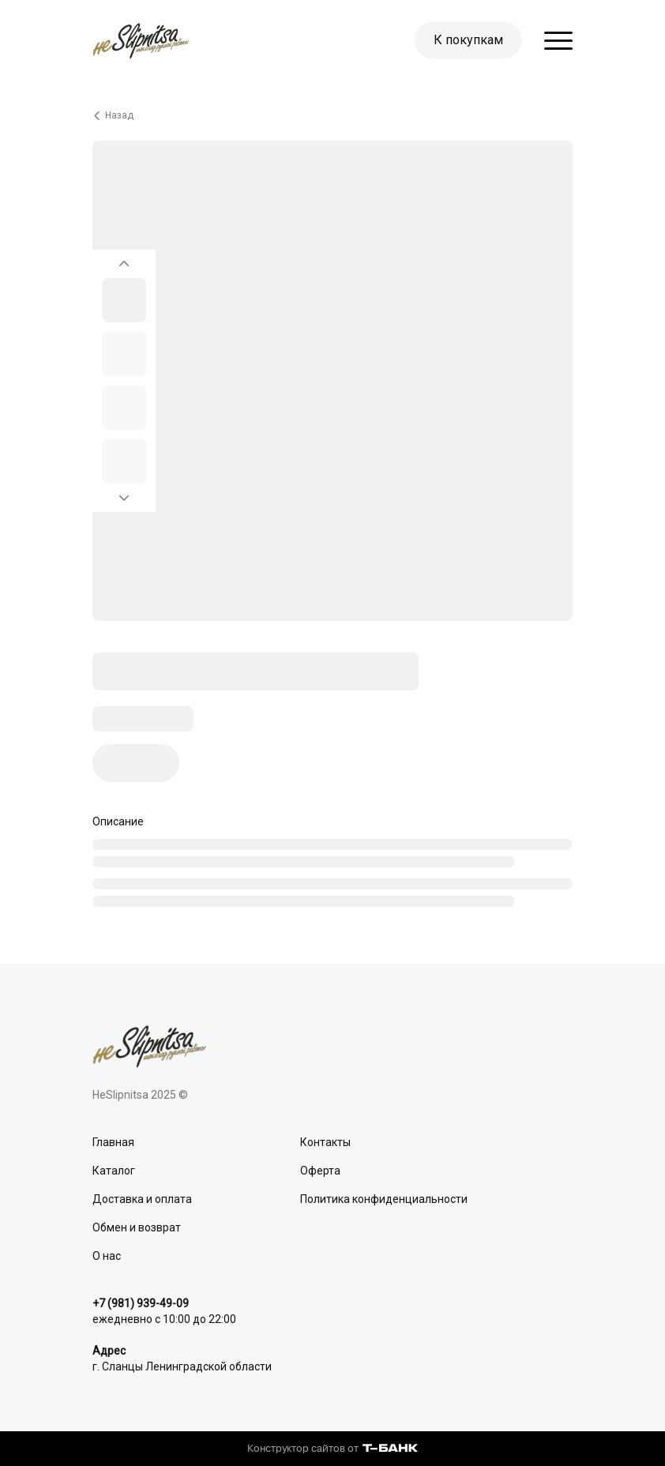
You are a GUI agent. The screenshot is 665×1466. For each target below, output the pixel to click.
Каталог (113, 1170)
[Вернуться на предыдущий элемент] (124, 259)
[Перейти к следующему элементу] (124, 502)
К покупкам (468, 39)
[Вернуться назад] (332, 115)
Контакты (325, 1142)
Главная (113, 1142)
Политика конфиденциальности (384, 1199)
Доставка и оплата (142, 1199)
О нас (106, 1256)
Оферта (320, 1170)
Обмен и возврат (136, 1227)
